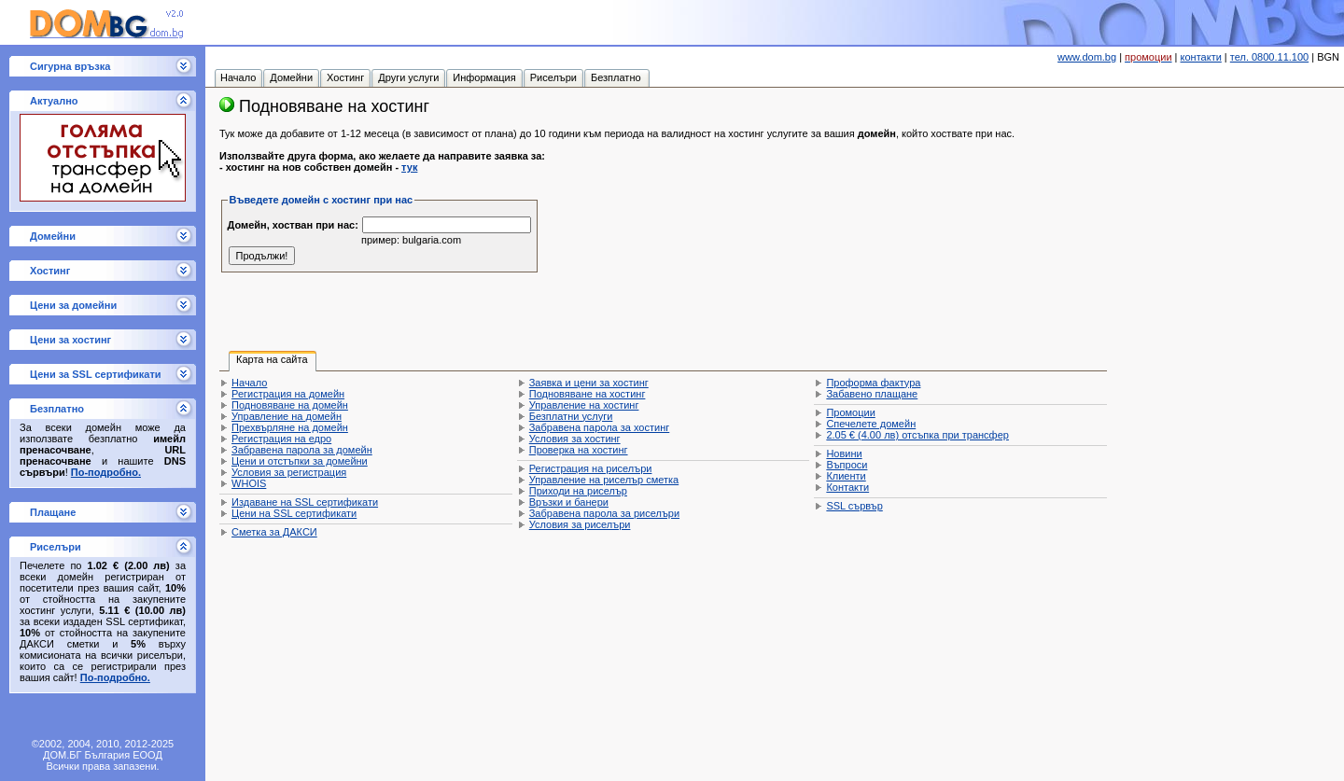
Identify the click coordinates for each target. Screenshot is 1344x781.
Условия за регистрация (288, 472)
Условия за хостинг (575, 438)
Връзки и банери (569, 502)
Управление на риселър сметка (604, 479)
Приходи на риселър (578, 490)
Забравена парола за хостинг (599, 427)
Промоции (850, 412)
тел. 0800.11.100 (1269, 57)
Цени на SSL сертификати (294, 513)
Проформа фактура (873, 382)
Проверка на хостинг (578, 449)
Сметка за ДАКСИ (274, 531)
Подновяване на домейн (289, 405)
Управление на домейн (286, 416)
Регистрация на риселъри (590, 468)
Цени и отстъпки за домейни (299, 461)
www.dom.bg (1086, 57)
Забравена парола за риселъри (604, 513)
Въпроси (846, 464)
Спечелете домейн (871, 423)
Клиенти (845, 475)
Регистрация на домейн (287, 393)
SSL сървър (854, 505)
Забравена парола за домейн (301, 449)
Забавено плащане (871, 393)
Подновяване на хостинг (587, 393)
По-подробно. (106, 472)
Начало (249, 382)
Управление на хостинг (584, 405)
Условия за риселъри (580, 524)
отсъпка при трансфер (917, 434)
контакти (1201, 57)
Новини (843, 453)
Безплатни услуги (571, 416)
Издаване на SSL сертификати (304, 502)
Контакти (847, 487)
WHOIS (248, 483)
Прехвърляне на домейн (289, 427)
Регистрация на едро (281, 438)
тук (409, 167)
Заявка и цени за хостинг (589, 382)
